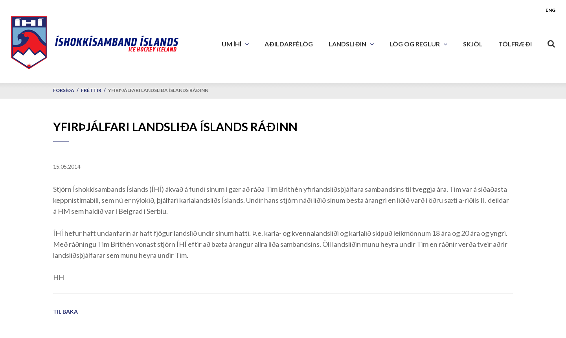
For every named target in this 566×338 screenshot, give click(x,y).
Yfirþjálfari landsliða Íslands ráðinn (158, 90)
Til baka (65, 311)
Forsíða (63, 90)
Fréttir (91, 90)
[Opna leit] (551, 42)
